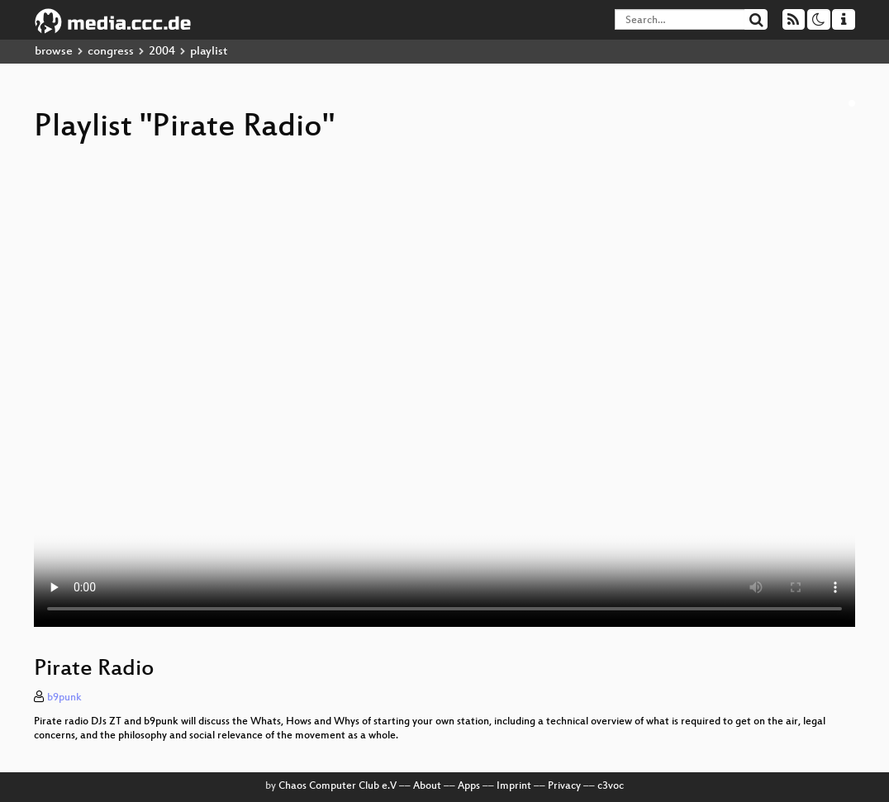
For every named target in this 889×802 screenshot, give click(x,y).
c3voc (610, 786)
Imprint (514, 786)
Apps (469, 786)
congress (111, 52)
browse (54, 52)
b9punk (64, 698)
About (427, 786)
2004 (162, 52)
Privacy (564, 786)
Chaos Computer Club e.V (337, 786)
